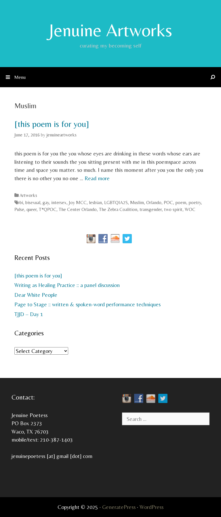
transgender (151, 209)
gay (46, 202)
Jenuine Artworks (110, 30)
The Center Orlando (78, 209)
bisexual (32, 202)
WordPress (151, 507)
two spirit (173, 209)
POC (168, 202)
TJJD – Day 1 (28, 314)
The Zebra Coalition (118, 209)
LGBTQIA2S (116, 202)
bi (21, 202)
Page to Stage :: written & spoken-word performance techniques (87, 304)
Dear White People (35, 295)
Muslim (137, 202)
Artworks (28, 195)
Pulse (19, 209)
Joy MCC (78, 202)
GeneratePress (119, 507)
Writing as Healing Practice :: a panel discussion (67, 285)
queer (31, 209)
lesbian (95, 202)
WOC (190, 209)
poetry (194, 202)
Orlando (153, 202)
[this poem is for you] (51, 124)
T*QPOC (47, 209)
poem (180, 202)
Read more (97, 178)
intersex (58, 202)
